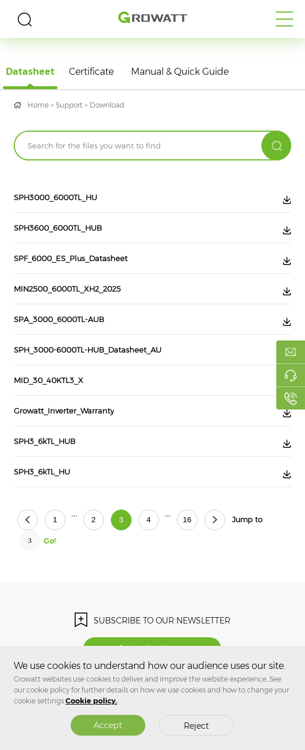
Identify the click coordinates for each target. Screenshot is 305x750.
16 (187, 519)
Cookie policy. (91, 701)
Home (38, 105)
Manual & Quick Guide (180, 71)
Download (107, 105)
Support (69, 105)
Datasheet (30, 71)
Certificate (91, 71)
